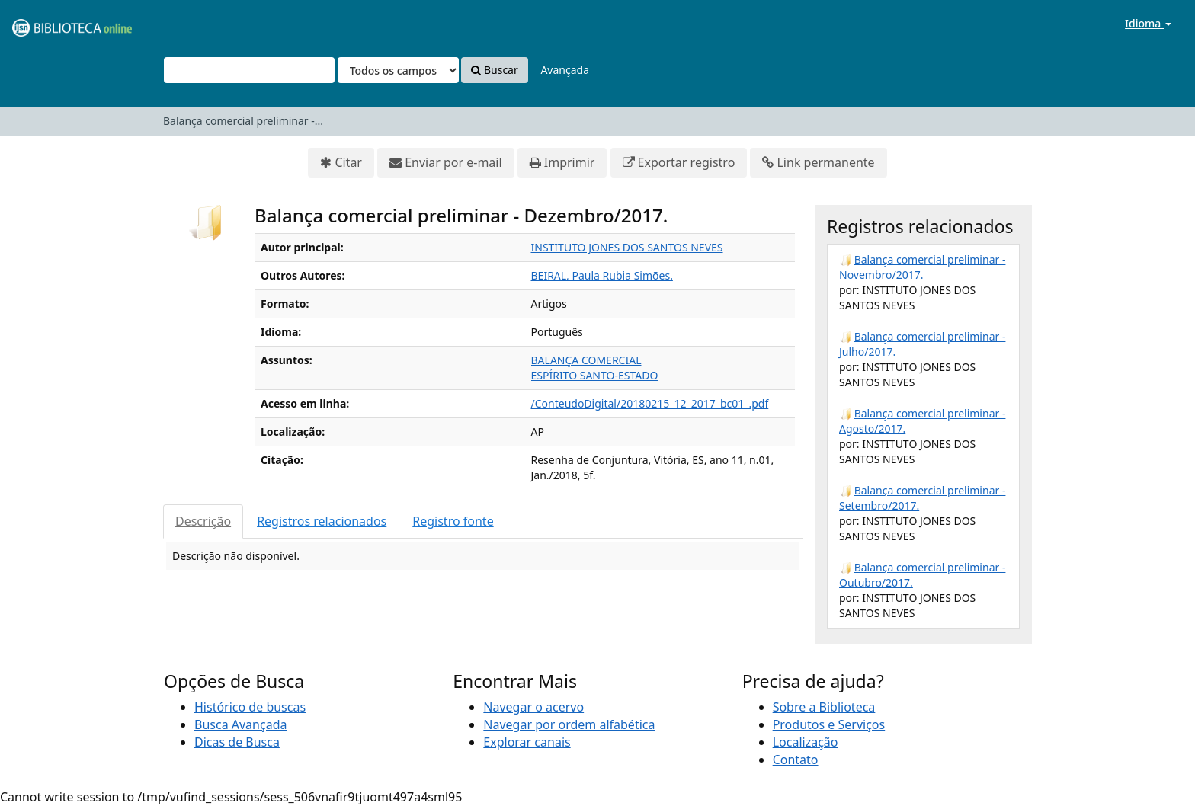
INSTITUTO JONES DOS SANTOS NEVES (627, 247)
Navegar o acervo (533, 707)
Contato (796, 759)
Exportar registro (686, 162)
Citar (348, 162)
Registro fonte (452, 521)
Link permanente (825, 162)
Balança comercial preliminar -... (243, 121)
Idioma (1148, 23)
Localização (805, 742)
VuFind (49, 23)
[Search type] (398, 70)
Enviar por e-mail (453, 162)
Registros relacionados (321, 521)
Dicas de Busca (237, 742)
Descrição (203, 521)
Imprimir (569, 162)
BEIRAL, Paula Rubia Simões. (602, 275)
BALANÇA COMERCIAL (586, 360)
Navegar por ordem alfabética (569, 724)
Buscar (494, 69)
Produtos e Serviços (829, 724)
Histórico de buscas (250, 707)
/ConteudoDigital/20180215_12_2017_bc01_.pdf (650, 403)
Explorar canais (526, 742)
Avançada (564, 69)
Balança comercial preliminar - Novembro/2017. (922, 267)
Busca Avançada (240, 724)
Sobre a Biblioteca (824, 707)
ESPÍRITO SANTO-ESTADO (594, 375)
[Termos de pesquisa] (249, 70)
